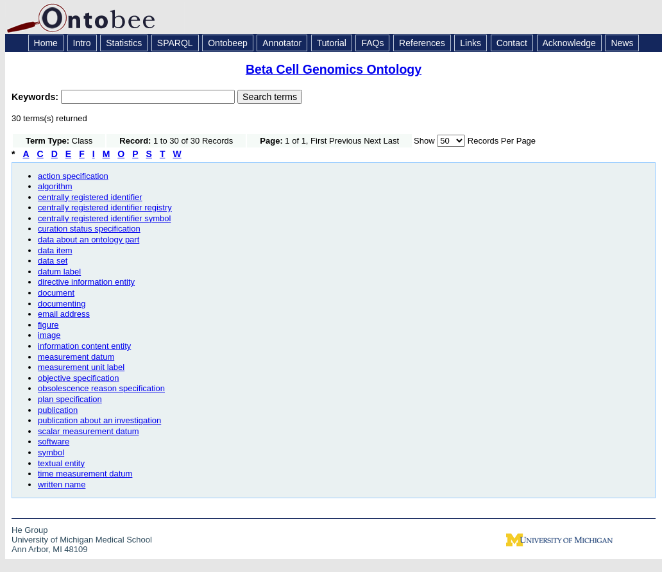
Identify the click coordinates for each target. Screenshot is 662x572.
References (422, 43)
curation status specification (89, 228)
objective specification (78, 378)
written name (61, 484)
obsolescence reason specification (101, 388)
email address (64, 314)
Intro (82, 43)
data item (55, 250)
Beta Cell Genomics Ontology (333, 69)
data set (52, 260)
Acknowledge (569, 43)
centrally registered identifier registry (105, 207)
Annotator (281, 43)
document (56, 293)
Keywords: (36, 97)
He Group (29, 530)
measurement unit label (81, 367)
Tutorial (331, 43)
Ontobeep (228, 43)
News (622, 43)
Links (470, 43)
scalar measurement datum (88, 431)
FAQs (372, 43)
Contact (511, 43)
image (49, 335)
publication (58, 410)
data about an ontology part (88, 239)
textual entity (61, 463)
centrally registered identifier (90, 197)
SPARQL (175, 43)
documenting (61, 303)
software (53, 441)
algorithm (55, 186)
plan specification (70, 399)
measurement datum (76, 357)
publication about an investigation (99, 420)
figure (48, 325)
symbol (51, 452)
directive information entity (86, 282)
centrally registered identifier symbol (104, 218)
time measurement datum (85, 473)
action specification (73, 176)
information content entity (84, 346)
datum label (59, 271)
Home (46, 43)
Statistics (124, 43)
